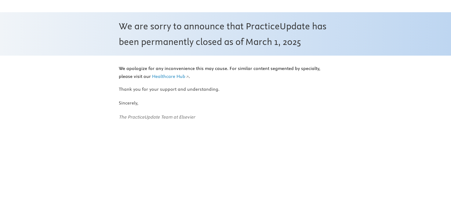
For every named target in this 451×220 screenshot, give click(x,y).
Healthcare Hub (168, 76)
